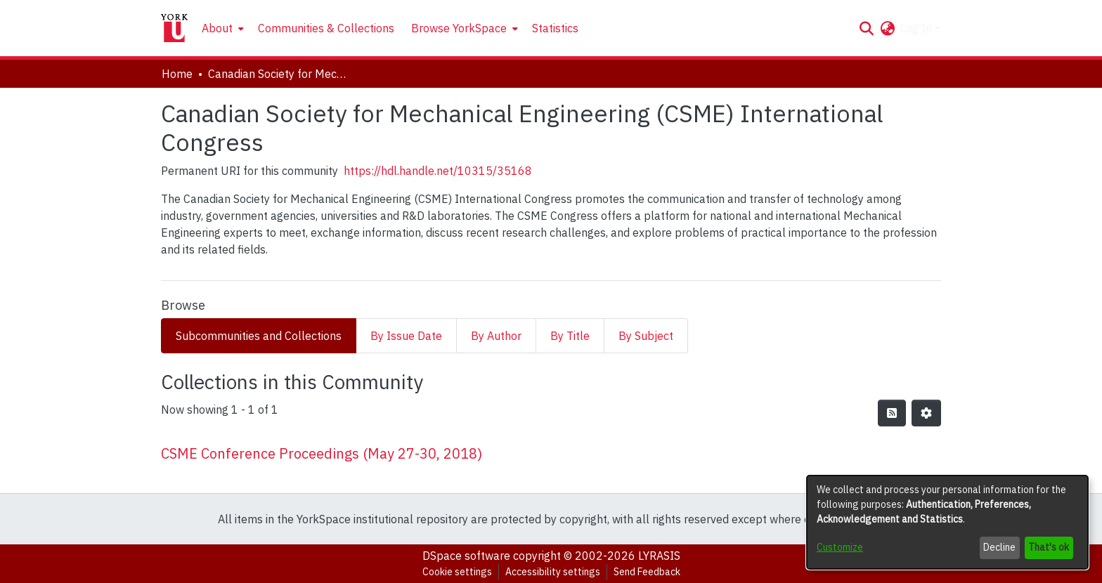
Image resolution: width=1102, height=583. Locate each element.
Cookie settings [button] (457, 571)
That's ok (1048, 547)
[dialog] (947, 522)
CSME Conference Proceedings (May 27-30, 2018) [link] (321, 453)
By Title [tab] (570, 336)
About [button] (217, 28)
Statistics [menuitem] (555, 28)
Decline (999, 547)
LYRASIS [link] (659, 556)
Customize (840, 547)
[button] (866, 28)
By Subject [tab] (645, 336)
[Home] (174, 28)
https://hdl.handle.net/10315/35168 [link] (438, 171)
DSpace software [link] (466, 556)
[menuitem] (221, 28)
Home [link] (177, 74)
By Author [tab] (496, 336)
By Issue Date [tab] (406, 336)
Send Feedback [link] (647, 571)
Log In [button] (917, 28)
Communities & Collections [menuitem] (326, 28)
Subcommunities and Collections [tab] (259, 336)
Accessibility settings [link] (552, 571)
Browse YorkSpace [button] (459, 28)
